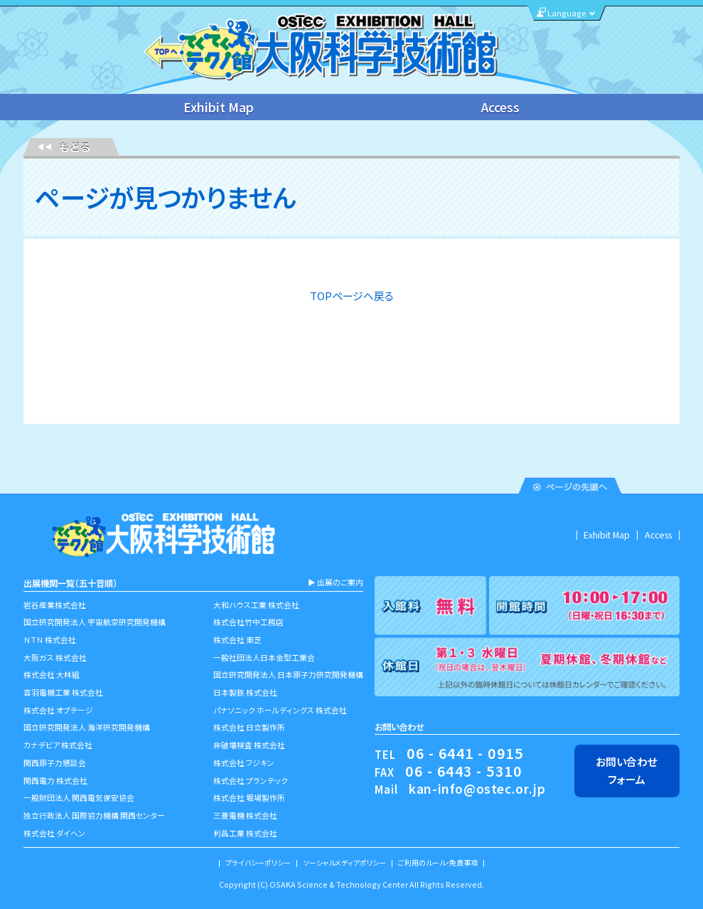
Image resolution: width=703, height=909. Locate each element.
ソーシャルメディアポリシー (345, 863)
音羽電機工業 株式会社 (63, 692)
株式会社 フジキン (243, 763)
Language (566, 13)
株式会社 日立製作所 (249, 727)
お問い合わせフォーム (627, 770)
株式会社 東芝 (237, 639)
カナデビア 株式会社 (57, 745)
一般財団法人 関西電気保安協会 (78, 797)
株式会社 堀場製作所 (249, 797)
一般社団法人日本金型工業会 (264, 657)
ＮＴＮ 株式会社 (49, 639)
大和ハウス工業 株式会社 (256, 605)
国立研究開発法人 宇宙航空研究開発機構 (94, 622)
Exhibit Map (218, 107)
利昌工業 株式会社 (245, 833)
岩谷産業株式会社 (54, 605)
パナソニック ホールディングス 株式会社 (280, 710)
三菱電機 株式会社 (245, 815)
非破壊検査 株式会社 (249, 745)
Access (500, 107)
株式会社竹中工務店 (248, 622)
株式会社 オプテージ (58, 710)
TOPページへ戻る (352, 295)
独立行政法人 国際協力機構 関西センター (94, 815)
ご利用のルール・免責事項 (438, 863)
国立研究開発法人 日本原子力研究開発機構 (288, 674)
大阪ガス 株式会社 (55, 657)
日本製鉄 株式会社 (245, 692)
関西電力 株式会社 (55, 780)
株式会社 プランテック (250, 780)
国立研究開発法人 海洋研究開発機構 (86, 727)
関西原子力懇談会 (54, 763)
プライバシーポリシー (258, 863)
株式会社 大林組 (51, 674)
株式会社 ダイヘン (54, 833)
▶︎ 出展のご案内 (335, 582)
